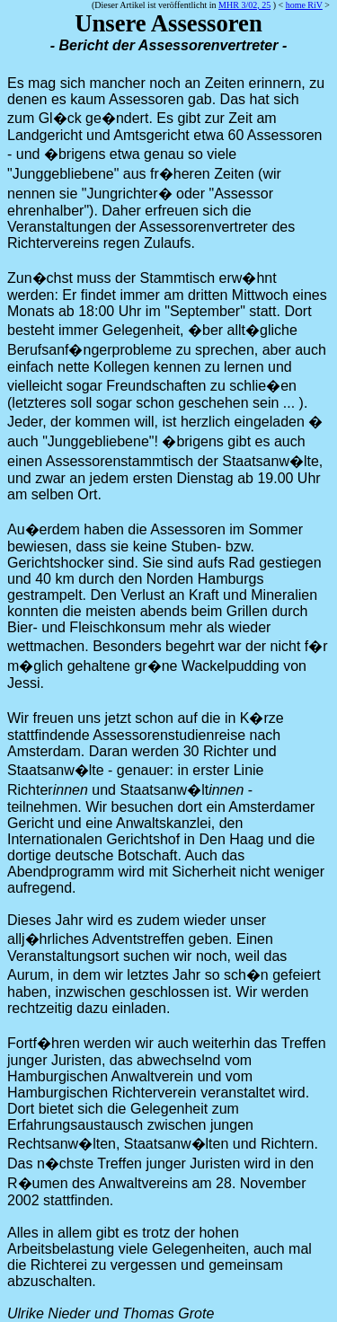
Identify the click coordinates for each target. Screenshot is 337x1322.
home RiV (304, 5)
